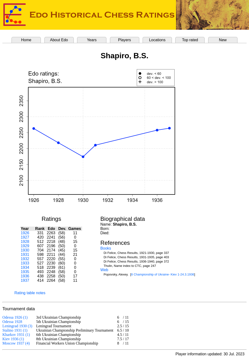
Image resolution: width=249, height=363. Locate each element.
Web (104, 270)
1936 (25, 276)
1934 (25, 267)
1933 (25, 263)
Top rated (190, 40)
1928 (25, 242)
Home (26, 40)
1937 (25, 280)
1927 (25, 237)
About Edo (59, 40)
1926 (25, 233)
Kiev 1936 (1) (13, 339)
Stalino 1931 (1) (14, 330)
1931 (25, 254)
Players (124, 40)
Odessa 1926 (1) (15, 317)
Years (92, 40)
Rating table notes (29, 293)
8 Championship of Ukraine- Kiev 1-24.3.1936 (162, 274)
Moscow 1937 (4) (16, 343)
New (223, 40)
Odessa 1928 (12, 322)
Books (105, 248)
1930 (25, 250)
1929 (25, 246)
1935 (25, 272)
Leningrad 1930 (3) (17, 326)
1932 (25, 259)
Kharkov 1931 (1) (16, 335)
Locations (157, 40)
